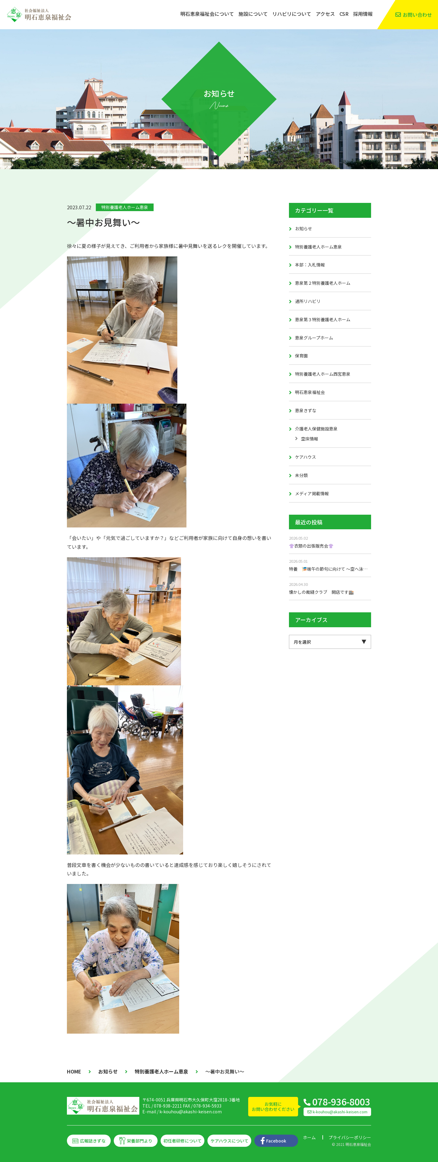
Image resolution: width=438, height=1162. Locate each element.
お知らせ (303, 228)
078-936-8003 (341, 1101)
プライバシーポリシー (349, 1137)
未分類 (301, 475)
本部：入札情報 (310, 265)
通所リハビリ (308, 301)
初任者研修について (182, 1141)
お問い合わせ (417, 14)
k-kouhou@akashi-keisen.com (190, 1111)
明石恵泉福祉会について (207, 13)
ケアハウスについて (229, 1141)
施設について (253, 13)
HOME (74, 1071)
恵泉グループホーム (314, 338)
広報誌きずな (93, 1141)
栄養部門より (139, 1141)
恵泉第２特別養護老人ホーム (322, 283)
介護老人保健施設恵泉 (316, 429)
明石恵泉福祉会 (310, 392)
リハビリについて (291, 13)
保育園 (301, 356)
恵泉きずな (305, 410)
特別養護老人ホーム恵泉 (124, 207)
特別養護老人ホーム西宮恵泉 (322, 374)
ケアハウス (305, 457)
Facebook (276, 1141)
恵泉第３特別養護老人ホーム (322, 319)
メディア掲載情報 (312, 493)
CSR (344, 13)
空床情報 (309, 439)
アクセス (325, 13)
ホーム (309, 1137)
